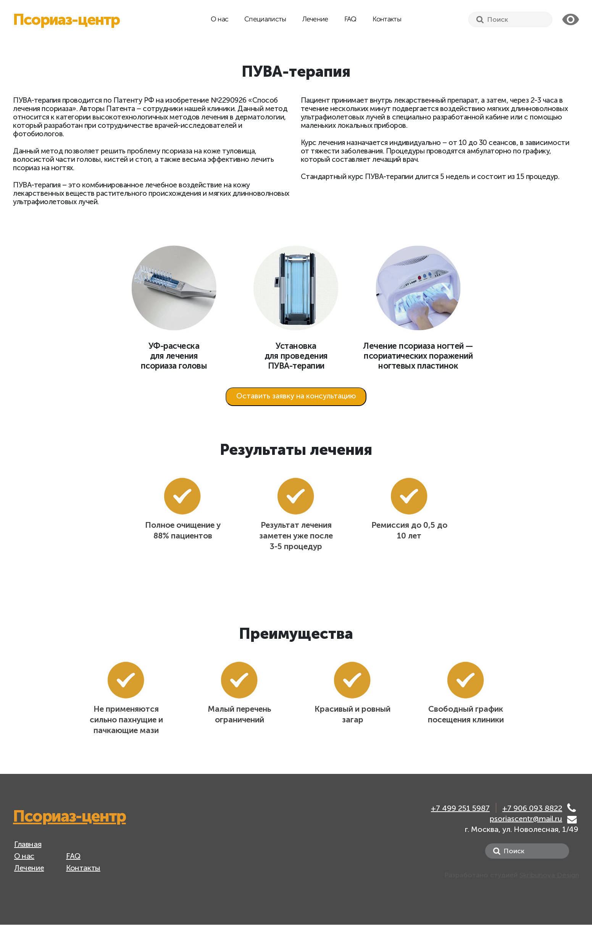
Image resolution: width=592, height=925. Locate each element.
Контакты (387, 19)
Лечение (315, 19)
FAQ (350, 19)
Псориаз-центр (66, 19)
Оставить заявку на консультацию (296, 396)
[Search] (510, 19)
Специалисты (265, 19)
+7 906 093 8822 (532, 808)
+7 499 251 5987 (460, 808)
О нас (220, 19)
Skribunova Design (549, 875)
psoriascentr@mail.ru (526, 818)
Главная (27, 844)
